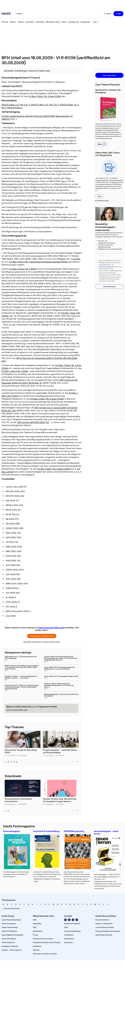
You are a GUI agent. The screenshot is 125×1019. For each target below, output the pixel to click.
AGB (100, 263)
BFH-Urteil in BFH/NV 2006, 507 (33, 422)
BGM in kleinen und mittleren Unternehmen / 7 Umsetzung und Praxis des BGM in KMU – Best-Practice (22, 667)
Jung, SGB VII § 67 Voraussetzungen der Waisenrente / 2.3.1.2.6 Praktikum (59, 668)
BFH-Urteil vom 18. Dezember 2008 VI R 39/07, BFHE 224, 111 (40, 381)
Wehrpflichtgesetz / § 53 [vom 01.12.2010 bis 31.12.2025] (61, 695)
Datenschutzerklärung (106, 267)
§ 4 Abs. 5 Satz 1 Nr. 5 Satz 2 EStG (46, 398)
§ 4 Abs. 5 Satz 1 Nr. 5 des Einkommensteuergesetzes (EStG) (38, 261)
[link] (5, 22)
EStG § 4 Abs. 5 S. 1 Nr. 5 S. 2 (16, 104)
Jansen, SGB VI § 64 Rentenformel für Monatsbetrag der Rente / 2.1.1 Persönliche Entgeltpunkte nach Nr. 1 (60, 658)
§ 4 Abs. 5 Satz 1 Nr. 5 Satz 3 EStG (44, 96)
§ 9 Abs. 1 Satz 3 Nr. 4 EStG (15, 371)
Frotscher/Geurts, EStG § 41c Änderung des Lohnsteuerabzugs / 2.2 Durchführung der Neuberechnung (22, 686)
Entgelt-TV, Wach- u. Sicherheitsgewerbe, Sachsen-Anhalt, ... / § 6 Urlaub (21, 677)
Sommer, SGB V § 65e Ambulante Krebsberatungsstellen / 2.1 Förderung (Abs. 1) (59, 685)
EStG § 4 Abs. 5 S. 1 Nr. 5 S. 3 (45, 104)
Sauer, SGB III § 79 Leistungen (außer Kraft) (61, 676)
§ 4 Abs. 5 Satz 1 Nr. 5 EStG (23, 268)
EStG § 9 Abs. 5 (14, 107)
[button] (18, 14)
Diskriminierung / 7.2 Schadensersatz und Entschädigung (21, 657)
